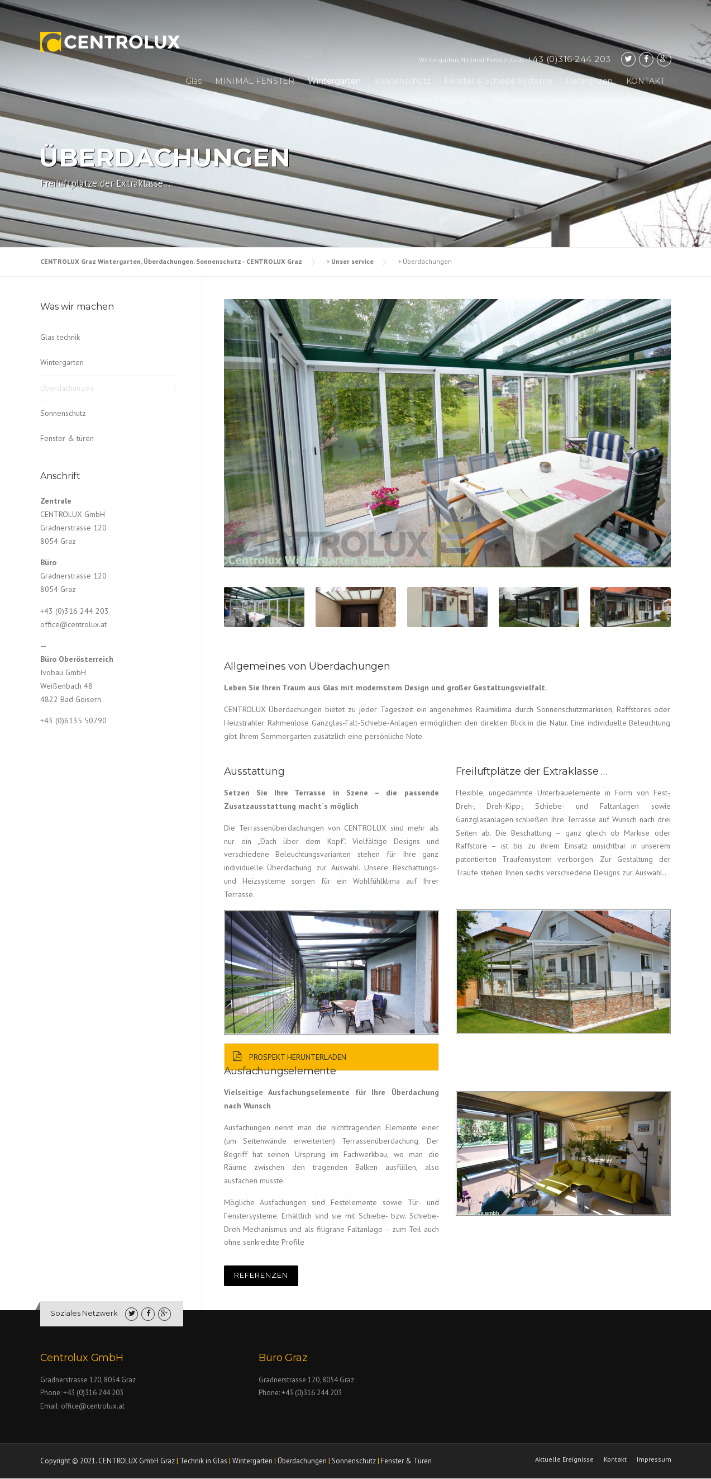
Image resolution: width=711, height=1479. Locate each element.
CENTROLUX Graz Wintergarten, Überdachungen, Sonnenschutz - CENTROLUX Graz (171, 261)
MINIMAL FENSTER (254, 81)
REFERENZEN (261, 1275)
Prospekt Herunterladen (285, 1057)
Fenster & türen (67, 438)
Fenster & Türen (406, 1461)
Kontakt (615, 1459)
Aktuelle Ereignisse (564, 1459)
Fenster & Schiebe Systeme (498, 81)
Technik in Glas (203, 1461)
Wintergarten (334, 81)
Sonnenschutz (402, 81)
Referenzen (589, 81)
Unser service (352, 261)
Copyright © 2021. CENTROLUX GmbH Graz (107, 1461)
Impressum (654, 1459)
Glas (193, 81)
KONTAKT (645, 81)
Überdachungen (66, 388)
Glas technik (60, 337)
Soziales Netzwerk (84, 1313)
